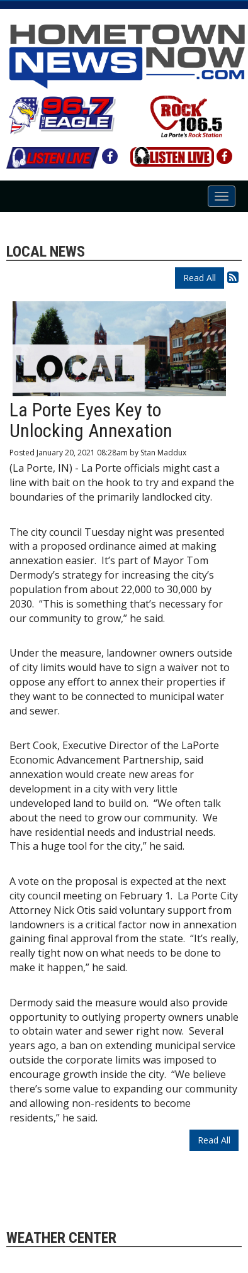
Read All (199, 278)
